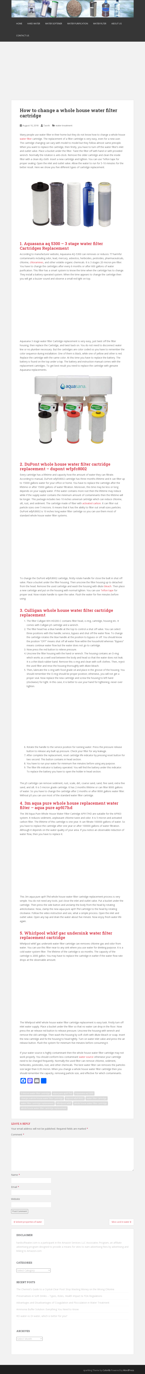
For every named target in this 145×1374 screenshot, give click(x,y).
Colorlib (107, 1370)
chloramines (36, 262)
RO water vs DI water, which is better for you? (41, 1316)
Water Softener (53, 23)
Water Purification (77, 23)
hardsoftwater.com (27, 1242)
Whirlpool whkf (64, 1103)
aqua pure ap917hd (62, 1093)
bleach (107, 586)
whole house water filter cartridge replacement (43, 1108)
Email (15, 1187)
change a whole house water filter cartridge (42, 1098)
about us (116, 23)
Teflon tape (107, 590)
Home (19, 23)
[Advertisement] (72, 67)
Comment (17, 1134)
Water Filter (99, 23)
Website (15, 1199)
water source (86, 1056)
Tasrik (47, 125)
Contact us (22, 35)
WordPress (128, 1370)
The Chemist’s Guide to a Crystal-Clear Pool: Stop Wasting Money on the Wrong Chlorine (65, 1289)
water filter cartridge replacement (37, 1103)
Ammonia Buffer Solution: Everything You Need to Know (47, 1309)
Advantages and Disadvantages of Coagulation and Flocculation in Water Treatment (62, 1302)
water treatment (64, 125)
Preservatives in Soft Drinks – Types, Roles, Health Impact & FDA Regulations (59, 1296)
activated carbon (91, 503)
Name (15, 1174)
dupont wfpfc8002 (75, 1098)
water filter (26, 138)
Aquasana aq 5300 (84, 1093)
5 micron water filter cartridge (35, 1093)
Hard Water (33, 23)
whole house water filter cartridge (90, 1103)
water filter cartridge (96, 1098)
